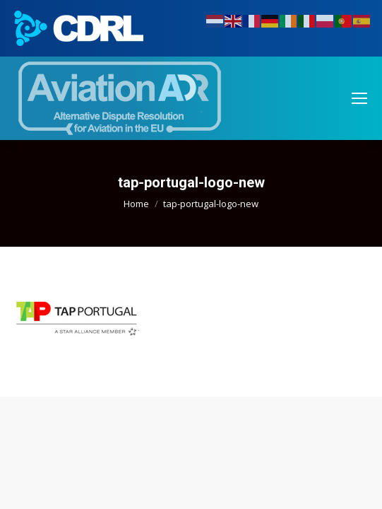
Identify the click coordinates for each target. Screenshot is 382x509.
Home (136, 203)
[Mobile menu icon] (359, 98)
